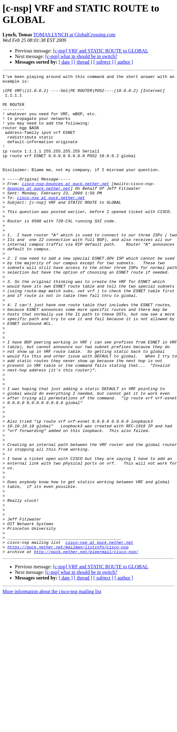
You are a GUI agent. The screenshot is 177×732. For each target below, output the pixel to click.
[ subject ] (103, 62)
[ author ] (124, 62)
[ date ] (66, 62)
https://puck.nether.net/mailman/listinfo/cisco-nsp (68, 642)
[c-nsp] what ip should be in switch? (81, 56)
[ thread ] (83, 62)
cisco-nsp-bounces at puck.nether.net (65, 206)
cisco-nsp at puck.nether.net (51, 222)
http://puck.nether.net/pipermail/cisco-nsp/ (86, 647)
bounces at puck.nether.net (38, 211)
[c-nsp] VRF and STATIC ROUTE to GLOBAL (100, 50)
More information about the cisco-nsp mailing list (51, 687)
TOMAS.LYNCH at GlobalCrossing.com (74, 34)
